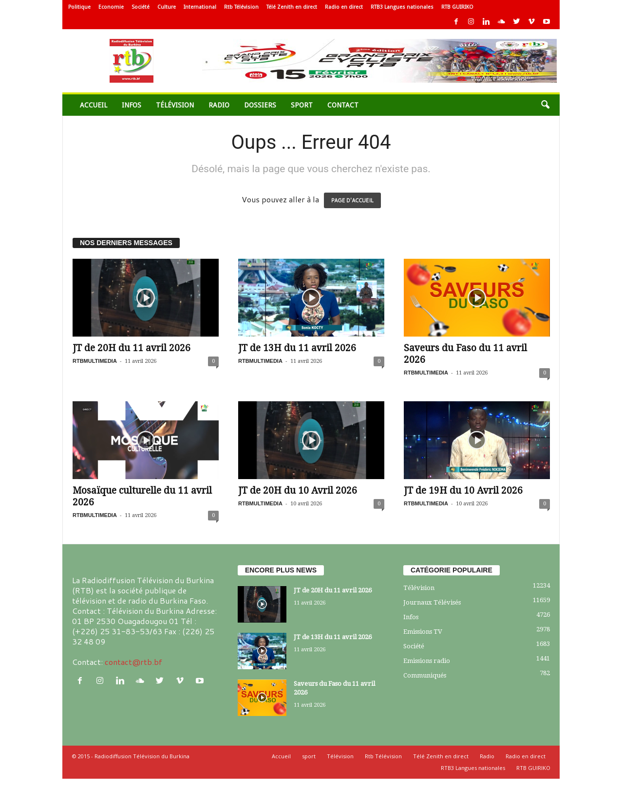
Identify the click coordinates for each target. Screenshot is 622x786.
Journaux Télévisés (432, 602)
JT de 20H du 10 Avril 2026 (297, 490)
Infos (131, 105)
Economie (111, 7)
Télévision (175, 105)
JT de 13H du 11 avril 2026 (297, 348)
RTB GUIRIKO (457, 7)
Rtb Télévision (241, 7)
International (200, 7)
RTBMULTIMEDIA (95, 361)
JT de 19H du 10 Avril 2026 (463, 490)
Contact (342, 105)
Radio (218, 105)
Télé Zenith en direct (291, 7)
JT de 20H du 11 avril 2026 (131, 348)
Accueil (93, 105)
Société (141, 7)
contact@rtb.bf (133, 661)
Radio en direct (344, 7)
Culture (166, 7)
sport (302, 105)
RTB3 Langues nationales (402, 7)
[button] (545, 105)
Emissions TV (422, 631)
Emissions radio (426, 660)
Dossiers (260, 105)
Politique (79, 7)
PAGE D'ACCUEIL (352, 200)
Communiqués (424, 675)
